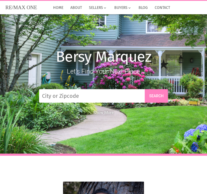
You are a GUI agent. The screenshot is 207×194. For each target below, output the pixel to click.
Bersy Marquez (103, 57)
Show (103, 113)
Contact (162, 7)
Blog (143, 7)
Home (58, 7)
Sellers (98, 7)
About (76, 7)
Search (156, 96)
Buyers (123, 7)
